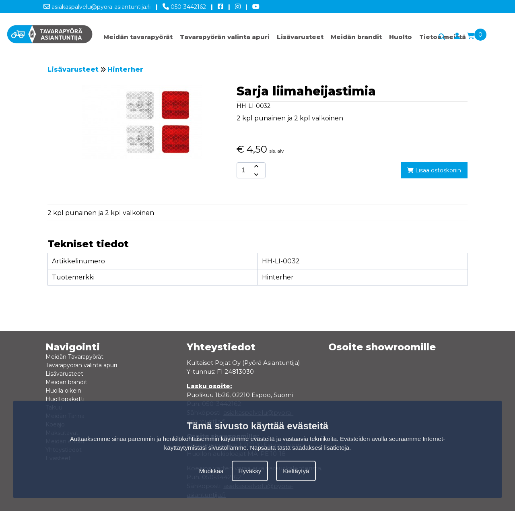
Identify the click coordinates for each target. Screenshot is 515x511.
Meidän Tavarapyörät (74, 356)
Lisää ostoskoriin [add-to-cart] (434, 170)
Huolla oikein (63, 390)
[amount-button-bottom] (255, 174)
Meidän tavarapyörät (138, 37)
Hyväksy (250, 471)
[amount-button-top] (255, 166)
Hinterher (125, 69)
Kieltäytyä (296, 471)
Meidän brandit (356, 37)
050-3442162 (184, 5)
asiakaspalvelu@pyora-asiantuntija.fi (97, 5)
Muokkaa (211, 471)
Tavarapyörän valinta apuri (225, 37)
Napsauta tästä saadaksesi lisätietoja (299, 447)
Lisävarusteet (300, 37)
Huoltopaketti (64, 399)
